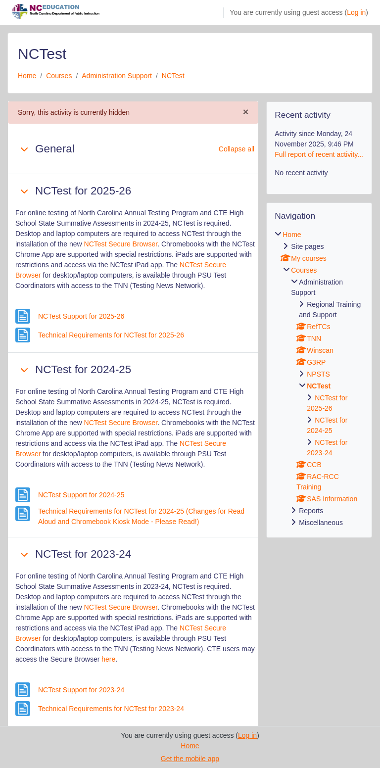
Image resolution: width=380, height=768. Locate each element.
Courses (59, 76)
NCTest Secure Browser (121, 244)
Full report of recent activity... (319, 154)
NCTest (173, 76)
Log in (356, 12)
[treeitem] (319, 379)
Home (27, 76)
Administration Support (117, 76)
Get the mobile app (190, 759)
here (108, 659)
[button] (24, 149)
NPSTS (318, 374)
